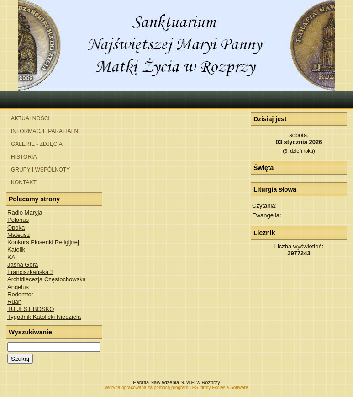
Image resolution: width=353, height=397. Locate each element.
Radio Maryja (24, 212)
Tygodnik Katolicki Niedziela (44, 316)
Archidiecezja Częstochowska (46, 279)
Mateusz (18, 234)
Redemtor (20, 294)
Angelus (18, 287)
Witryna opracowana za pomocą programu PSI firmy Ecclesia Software (176, 387)
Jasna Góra (22, 264)
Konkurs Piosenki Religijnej (43, 242)
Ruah (14, 301)
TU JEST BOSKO (30, 309)
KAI (12, 257)
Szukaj (20, 358)
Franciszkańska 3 (30, 271)
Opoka (16, 227)
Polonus (18, 219)
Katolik (16, 249)
